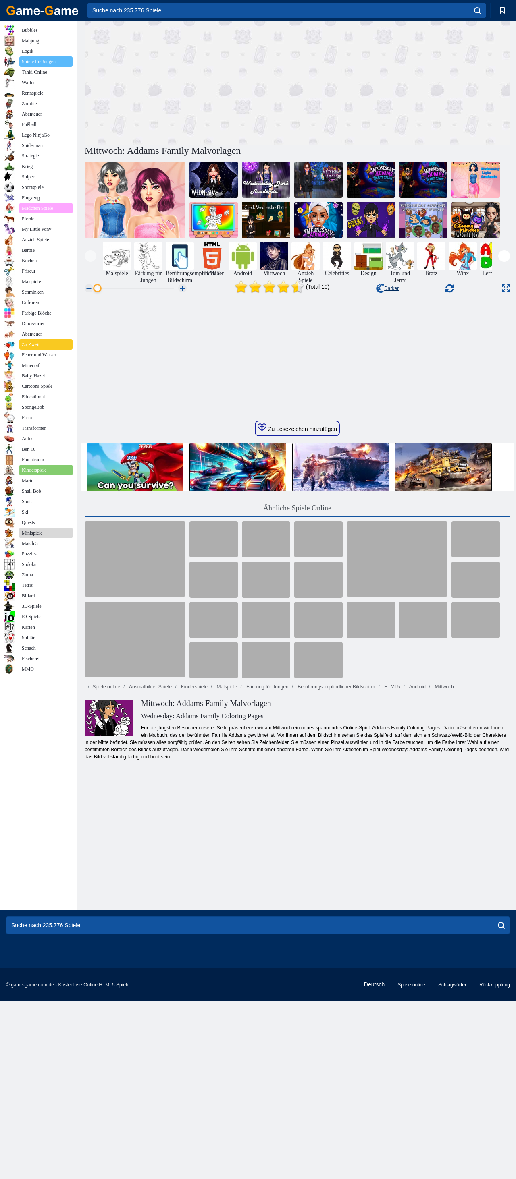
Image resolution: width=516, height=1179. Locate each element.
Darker (387, 288)
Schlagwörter (452, 1166)
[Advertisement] (191, 81)
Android (417, 888)
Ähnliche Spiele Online (297, 710)
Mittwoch (443, 888)
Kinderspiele (193, 888)
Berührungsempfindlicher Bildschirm (335, 888)
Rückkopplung (494, 1166)
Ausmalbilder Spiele (150, 888)
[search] (477, 10)
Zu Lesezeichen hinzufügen (297, 629)
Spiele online (106, 888)
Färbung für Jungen (267, 888)
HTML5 (391, 888)
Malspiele (226, 888)
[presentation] (90, 256)
